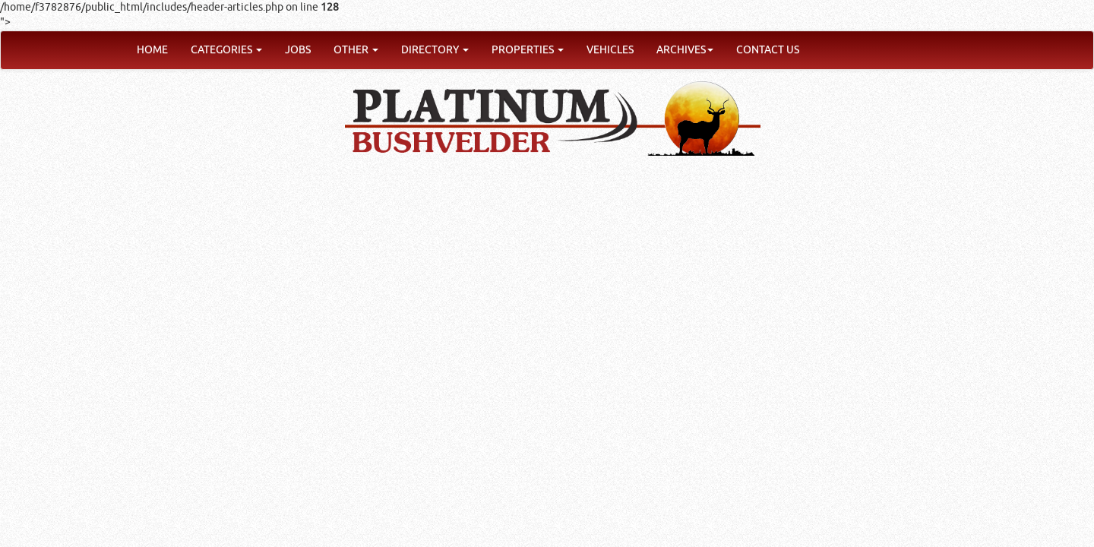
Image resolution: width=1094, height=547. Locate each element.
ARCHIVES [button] (684, 49)
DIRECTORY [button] (435, 49)
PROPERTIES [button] (528, 49)
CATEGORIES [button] (226, 49)
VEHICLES (610, 49)
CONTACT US (767, 49)
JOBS (298, 49)
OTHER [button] (356, 49)
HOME (152, 49)
